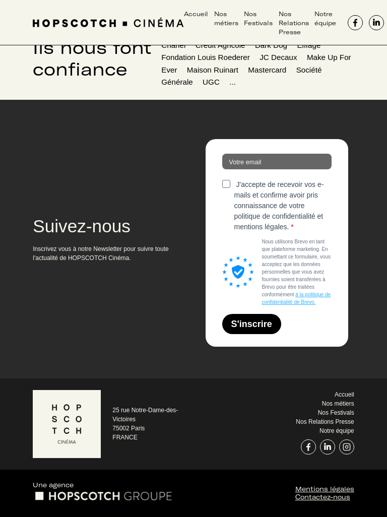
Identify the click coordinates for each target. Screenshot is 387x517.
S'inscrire (251, 324)
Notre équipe (336, 430)
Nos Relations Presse (294, 22)
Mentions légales (324, 489)
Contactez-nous (322, 497)
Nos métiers (338, 403)
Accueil (196, 13)
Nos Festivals (336, 412)
